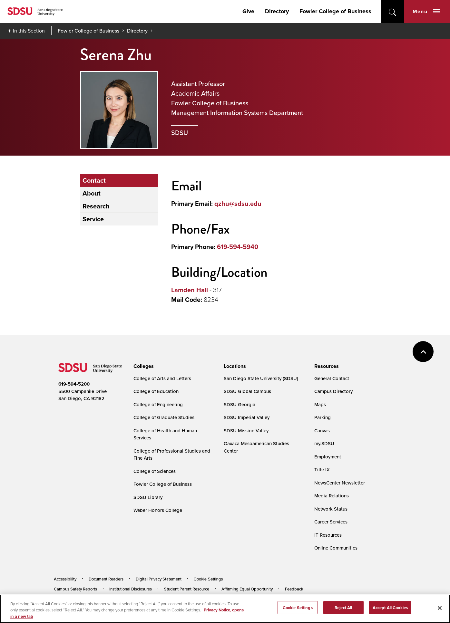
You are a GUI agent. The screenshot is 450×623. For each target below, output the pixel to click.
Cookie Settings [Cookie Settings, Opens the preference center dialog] (298, 609)
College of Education (156, 391)
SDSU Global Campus (247, 391)
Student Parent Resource (186, 589)
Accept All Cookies (390, 609)
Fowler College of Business (335, 11)
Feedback (294, 589)
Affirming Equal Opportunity (247, 589)
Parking (322, 417)
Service (93, 219)
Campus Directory (333, 391)
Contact (94, 180)
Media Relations (331, 495)
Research (96, 206)
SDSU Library (147, 497)
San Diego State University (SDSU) (261, 378)
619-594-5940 (237, 247)
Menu (426, 11)
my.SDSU (324, 443)
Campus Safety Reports (75, 589)
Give (248, 11)
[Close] (440, 609)
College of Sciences (154, 471)
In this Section (29, 30)
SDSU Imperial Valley (246, 417)
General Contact (331, 378)
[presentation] (143, 366)
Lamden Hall (189, 290)
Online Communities (335, 547)
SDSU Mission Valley (246, 430)
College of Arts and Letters (162, 378)
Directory (277, 11)
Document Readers (106, 579)
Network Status (330, 508)
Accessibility (65, 579)
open (392, 11)
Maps (320, 404)
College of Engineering (158, 404)
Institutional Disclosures (130, 589)
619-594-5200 (74, 384)
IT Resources (328, 535)
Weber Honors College (157, 510)
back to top (423, 351)
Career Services (330, 521)
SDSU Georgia (239, 404)
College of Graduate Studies (163, 417)
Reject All (343, 609)
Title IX (322, 469)
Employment (327, 456)
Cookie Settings (208, 579)
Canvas (322, 430)
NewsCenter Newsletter (339, 482)
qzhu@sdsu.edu (237, 203)
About (92, 193)
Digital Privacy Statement (158, 579)
